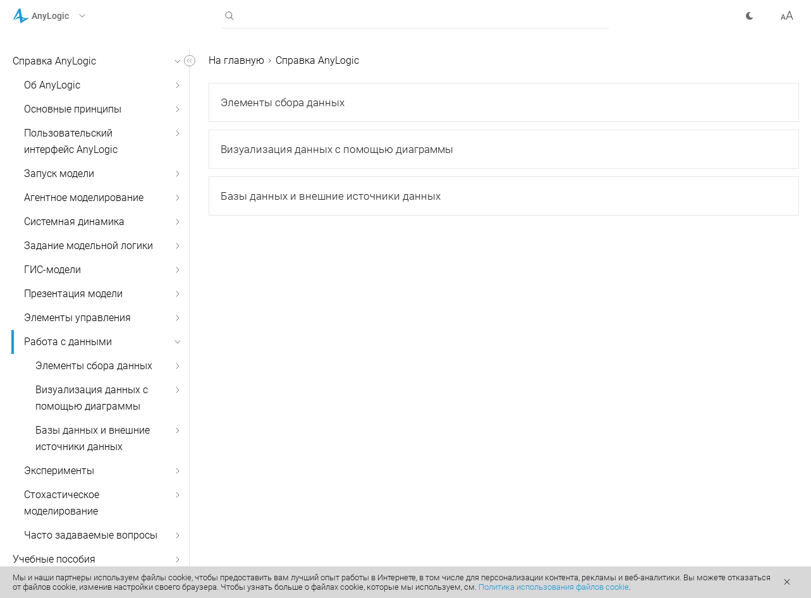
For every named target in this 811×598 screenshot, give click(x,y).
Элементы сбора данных (93, 366)
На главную (236, 60)
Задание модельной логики (88, 246)
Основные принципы (72, 109)
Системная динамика (74, 222)
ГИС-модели (52, 270)
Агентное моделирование (83, 198)
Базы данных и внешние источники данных (92, 438)
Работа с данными (68, 342)
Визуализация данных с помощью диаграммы (91, 398)
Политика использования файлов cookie (554, 587)
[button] (65, 16)
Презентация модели (73, 294)
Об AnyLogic (52, 85)
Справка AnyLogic (54, 61)
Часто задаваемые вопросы (90, 535)
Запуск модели (59, 174)
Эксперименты (59, 471)
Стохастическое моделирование (61, 503)
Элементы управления (77, 318)
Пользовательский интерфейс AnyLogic (71, 141)
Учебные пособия (54, 559)
